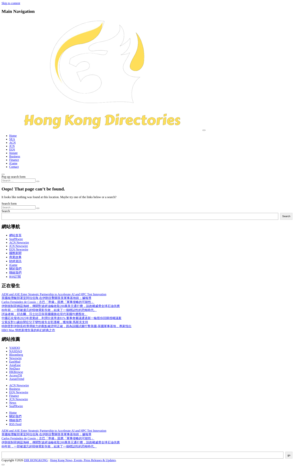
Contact (14, 166)
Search (6, 211)
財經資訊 (15, 261)
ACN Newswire (19, 242)
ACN (12, 142)
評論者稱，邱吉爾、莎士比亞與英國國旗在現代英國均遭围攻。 (45, 314)
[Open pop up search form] (3, 174)
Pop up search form (14, 176)
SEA (12, 139)
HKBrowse (16, 372)
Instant (13, 153)
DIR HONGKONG (36, 460)
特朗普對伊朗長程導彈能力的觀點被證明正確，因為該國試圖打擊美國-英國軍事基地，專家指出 (66, 326)
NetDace (14, 368)
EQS (12, 149)
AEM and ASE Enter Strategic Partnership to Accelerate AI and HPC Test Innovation (54, 294)
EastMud (14, 361)
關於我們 (15, 268)
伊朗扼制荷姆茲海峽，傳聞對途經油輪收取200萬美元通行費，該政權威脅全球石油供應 (61, 306)
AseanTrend (16, 379)
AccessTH (15, 375)
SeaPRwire (16, 239)
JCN (12, 146)
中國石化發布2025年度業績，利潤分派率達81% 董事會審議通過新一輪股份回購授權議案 (61, 318)
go (288, 455)
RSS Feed (15, 424)
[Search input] (19, 181)
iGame (13, 163)
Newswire (15, 358)
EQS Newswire (18, 249)
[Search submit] (37, 181)
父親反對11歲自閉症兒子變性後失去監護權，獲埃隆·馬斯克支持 (45, 322)
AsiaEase (15, 365)
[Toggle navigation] (204, 130)
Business (14, 156)
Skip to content (11, 3)
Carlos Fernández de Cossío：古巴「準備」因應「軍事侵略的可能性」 (48, 302)
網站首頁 (15, 235)
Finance (14, 159)
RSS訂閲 (15, 276)
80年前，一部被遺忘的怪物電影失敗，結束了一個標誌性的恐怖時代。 (49, 310)
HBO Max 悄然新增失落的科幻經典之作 (28, 330)
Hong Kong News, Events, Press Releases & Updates (83, 460)
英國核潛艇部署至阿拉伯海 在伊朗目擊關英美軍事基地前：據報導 (46, 298)
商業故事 (15, 257)
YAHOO (14, 347)
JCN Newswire (18, 246)
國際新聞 (15, 253)
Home (13, 135)
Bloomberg (16, 354)
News (12, 402)
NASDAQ (15, 351)
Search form (9, 203)
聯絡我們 (15, 272)
